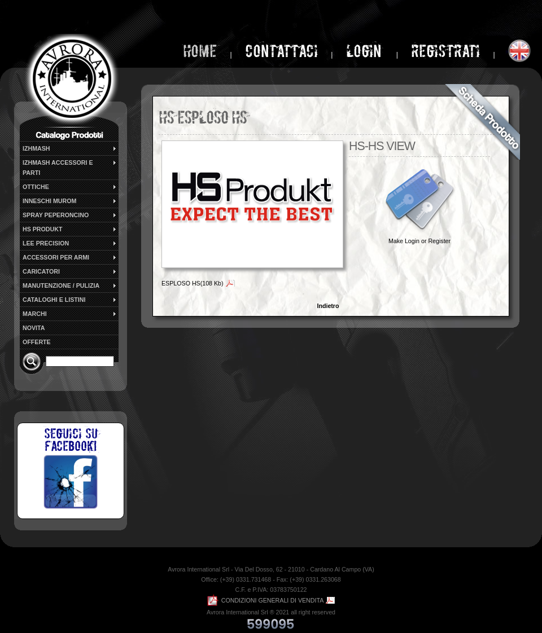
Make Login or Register (419, 241)
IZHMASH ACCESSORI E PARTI (70, 167)
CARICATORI (70, 271)
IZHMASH (70, 148)
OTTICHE (70, 187)
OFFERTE (37, 342)
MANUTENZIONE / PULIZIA (70, 285)
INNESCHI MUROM (70, 201)
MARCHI (70, 314)
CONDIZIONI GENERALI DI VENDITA (265, 600)
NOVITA (34, 327)
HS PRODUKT (70, 229)
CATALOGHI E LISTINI (70, 300)
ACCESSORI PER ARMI (70, 257)
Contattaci (281, 51)
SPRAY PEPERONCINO (70, 215)
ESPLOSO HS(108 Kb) (192, 283)
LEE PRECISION (70, 243)
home (200, 51)
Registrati (445, 51)
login (365, 51)
